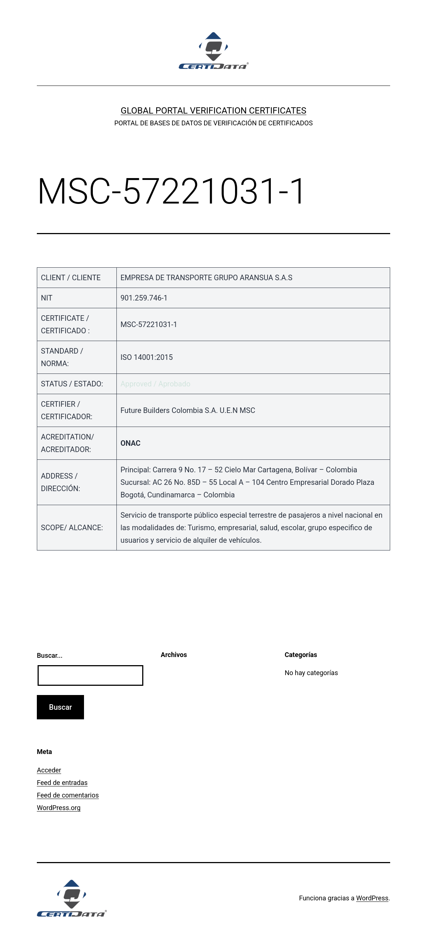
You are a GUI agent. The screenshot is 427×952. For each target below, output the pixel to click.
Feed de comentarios (68, 795)
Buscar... (50, 655)
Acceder (49, 770)
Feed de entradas (62, 782)
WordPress (372, 898)
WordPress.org (59, 808)
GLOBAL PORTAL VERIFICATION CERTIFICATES (214, 110)
